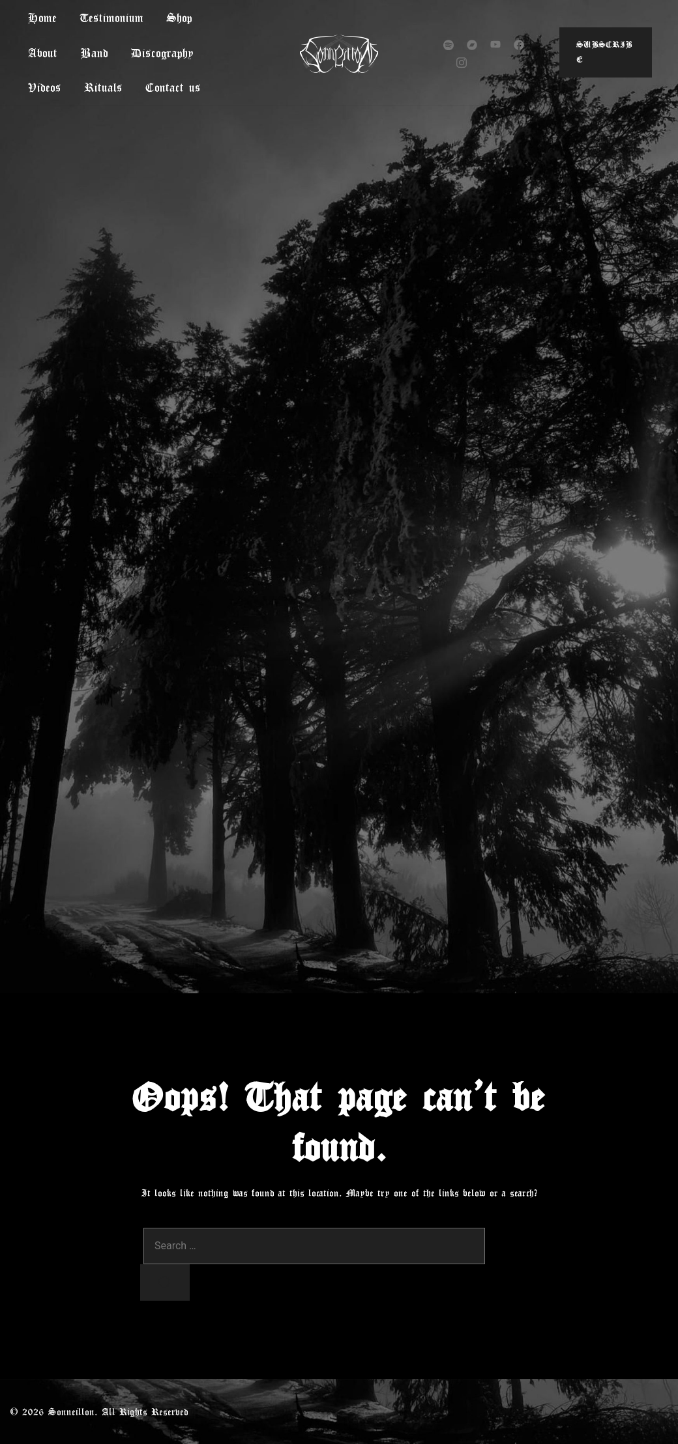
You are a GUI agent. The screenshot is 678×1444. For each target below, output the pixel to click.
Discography (162, 52)
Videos (44, 86)
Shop (179, 17)
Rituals (103, 86)
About (42, 52)
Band (94, 52)
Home (42, 17)
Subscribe (604, 52)
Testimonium (111, 17)
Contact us (173, 86)
